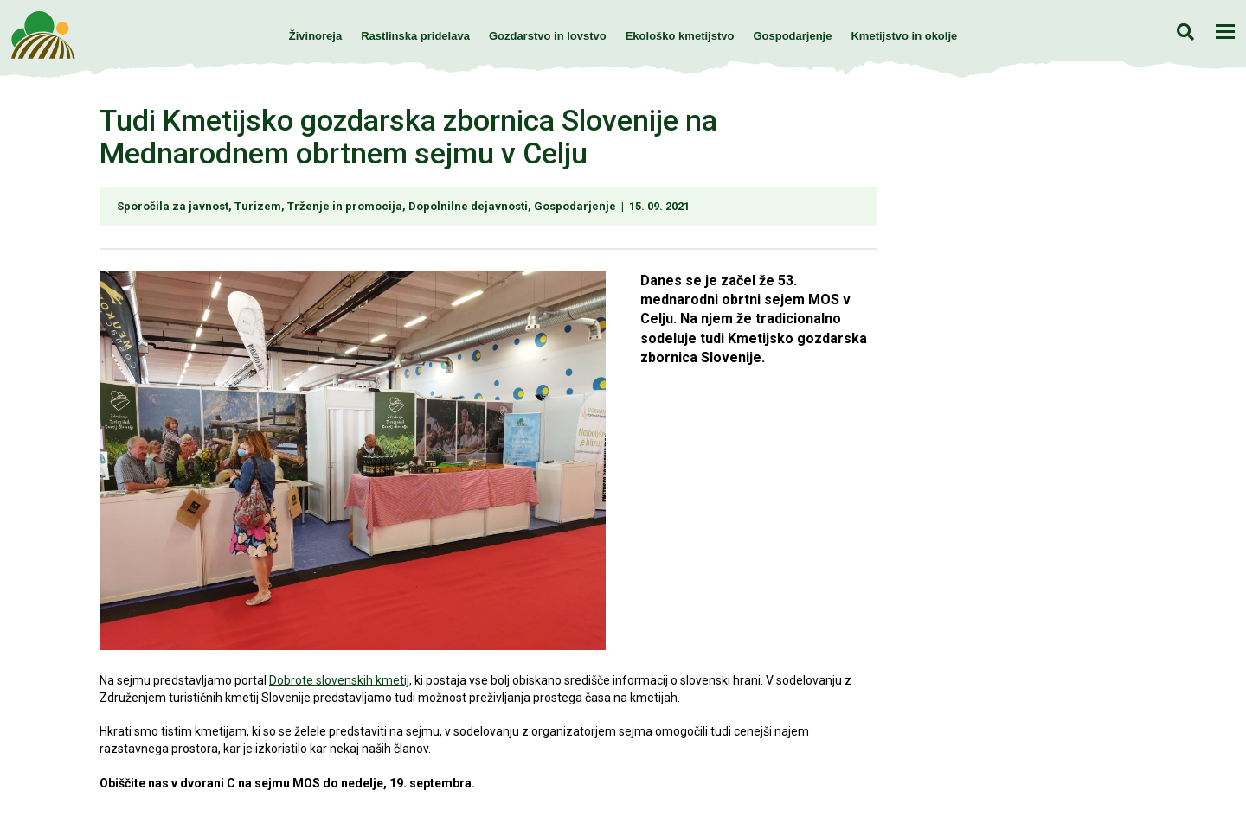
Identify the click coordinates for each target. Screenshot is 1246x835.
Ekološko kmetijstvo (680, 35)
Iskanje (1185, 31)
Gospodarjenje (792, 35)
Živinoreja (315, 35)
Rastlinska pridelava (415, 35)
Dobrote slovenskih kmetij (339, 680)
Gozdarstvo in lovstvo (548, 35)
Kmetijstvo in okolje (904, 35)
